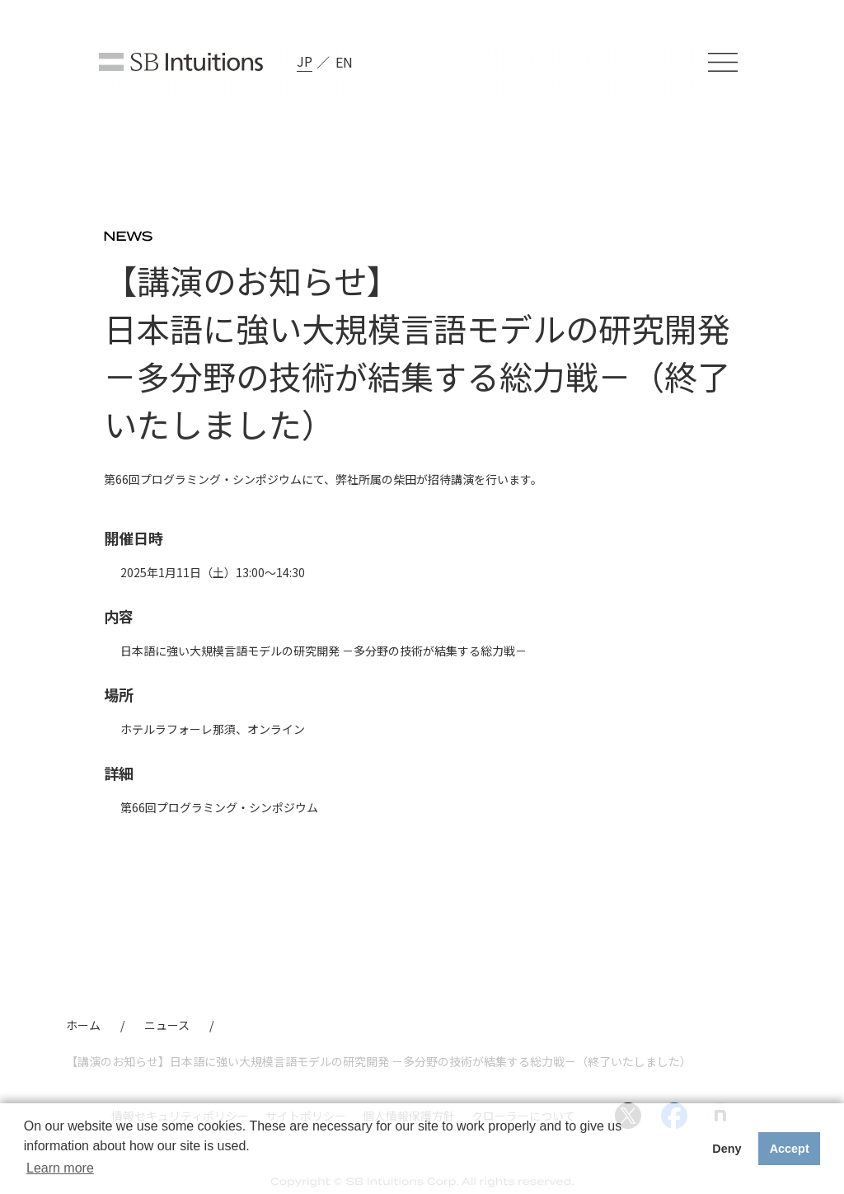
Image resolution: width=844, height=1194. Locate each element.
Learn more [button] (60, 1168)
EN (344, 62)
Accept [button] (789, 1148)
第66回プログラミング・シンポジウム (219, 807)
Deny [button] (726, 1148)
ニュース (167, 1025)
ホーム (83, 1025)
